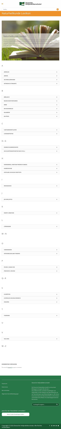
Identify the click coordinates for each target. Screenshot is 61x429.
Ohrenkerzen (8, 249)
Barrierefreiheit (5, 390)
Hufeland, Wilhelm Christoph (12, 172)
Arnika (6, 76)
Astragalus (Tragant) (10, 83)
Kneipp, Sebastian (9, 213)
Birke (5, 104)
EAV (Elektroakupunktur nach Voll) (14, 151)
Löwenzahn (7, 226)
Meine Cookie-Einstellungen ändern (15, 414)
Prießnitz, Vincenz (9, 271)
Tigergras (7, 315)
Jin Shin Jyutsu (8, 199)
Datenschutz (5, 387)
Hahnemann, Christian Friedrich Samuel (15, 164)
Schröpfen (7, 294)
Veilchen (6, 339)
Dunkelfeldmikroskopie (11, 147)
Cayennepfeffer (8, 133)
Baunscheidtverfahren (11, 101)
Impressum (4, 383)
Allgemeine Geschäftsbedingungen (10, 394)
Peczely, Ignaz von (9, 267)
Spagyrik (6, 302)
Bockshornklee (8, 108)
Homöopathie (8, 168)
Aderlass (6, 72)
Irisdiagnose (7, 186)
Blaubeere (7, 112)
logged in (10, 367)
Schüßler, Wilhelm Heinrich (12, 298)
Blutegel (6, 116)
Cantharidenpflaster (10, 130)
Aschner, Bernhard (9, 79)
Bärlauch (7, 97)
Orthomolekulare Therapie (12, 253)
